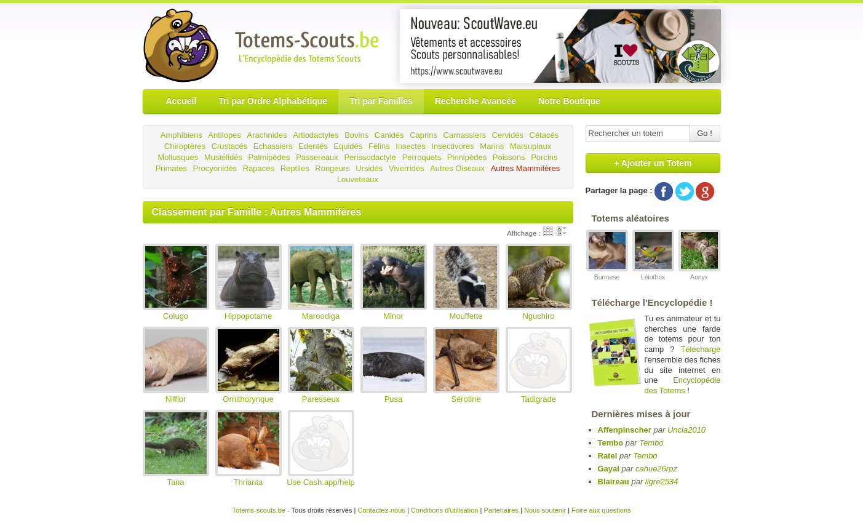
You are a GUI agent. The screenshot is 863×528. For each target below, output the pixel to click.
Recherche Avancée (475, 101)
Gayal (608, 468)
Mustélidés (223, 157)
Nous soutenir (545, 510)
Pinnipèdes (467, 157)
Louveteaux (357, 179)
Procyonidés (215, 168)
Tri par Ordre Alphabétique (272, 101)
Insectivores (452, 146)
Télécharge (700, 349)
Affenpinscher (624, 429)
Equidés (347, 146)
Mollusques (177, 157)
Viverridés (406, 168)
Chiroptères (184, 146)
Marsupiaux (530, 146)
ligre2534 (661, 481)
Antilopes (224, 135)
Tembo (611, 442)
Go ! (704, 133)
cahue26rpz (656, 468)
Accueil (181, 101)
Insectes (410, 146)
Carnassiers (464, 135)
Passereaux (317, 157)
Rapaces (258, 168)
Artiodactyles (315, 135)
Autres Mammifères (525, 168)
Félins (379, 146)
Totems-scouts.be (258, 510)
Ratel (608, 455)
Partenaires (501, 510)
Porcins (544, 157)
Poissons (509, 157)
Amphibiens (181, 135)
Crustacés (230, 146)
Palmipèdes (269, 157)
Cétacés (544, 135)
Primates (171, 168)
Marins (492, 146)
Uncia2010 (686, 429)
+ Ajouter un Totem (652, 163)
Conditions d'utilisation (445, 510)
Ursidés (369, 168)
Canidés (389, 135)
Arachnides (267, 135)
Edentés (313, 146)
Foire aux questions (600, 510)
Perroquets (422, 157)
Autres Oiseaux (457, 168)
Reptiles (294, 168)
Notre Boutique (569, 101)
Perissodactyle (370, 157)
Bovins (356, 135)
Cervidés (507, 135)
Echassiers (273, 146)
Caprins (423, 135)
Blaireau (613, 481)
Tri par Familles (381, 101)
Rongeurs (332, 168)
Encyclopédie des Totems (683, 385)
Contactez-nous (381, 510)
